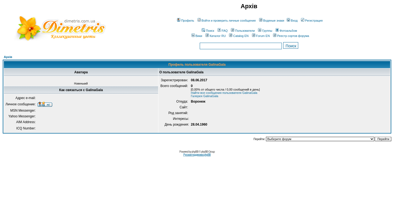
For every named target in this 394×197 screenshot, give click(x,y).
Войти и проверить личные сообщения (227, 20)
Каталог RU (215, 35)
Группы (265, 30)
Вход (292, 20)
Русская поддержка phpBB (197, 154)
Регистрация (312, 20)
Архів (8, 57)
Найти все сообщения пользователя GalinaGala (224, 92)
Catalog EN (238, 35)
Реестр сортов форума (291, 35)
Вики (197, 35)
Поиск (208, 30)
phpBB (195, 151)
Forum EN (261, 35)
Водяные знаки (271, 20)
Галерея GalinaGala (204, 96)
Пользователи (243, 30)
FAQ (223, 30)
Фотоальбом (286, 30)
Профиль (185, 20)
